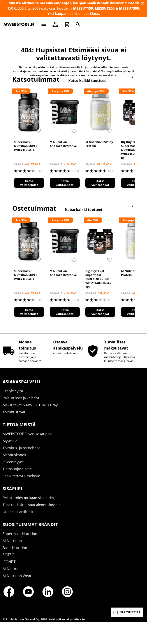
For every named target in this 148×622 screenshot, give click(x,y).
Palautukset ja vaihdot (21, 398)
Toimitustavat (14, 412)
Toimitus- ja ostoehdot (21, 447)
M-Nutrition (12, 540)
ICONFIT (9, 561)
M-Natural (11, 568)
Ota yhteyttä (13, 391)
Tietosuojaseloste (17, 469)
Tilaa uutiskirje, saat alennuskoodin (32, 504)
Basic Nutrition (15, 547)
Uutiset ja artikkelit (18, 511)
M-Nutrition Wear (17, 575)
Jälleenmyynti (14, 461)
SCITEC (8, 554)
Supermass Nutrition (20, 533)
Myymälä (10, 440)
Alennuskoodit (14, 454)
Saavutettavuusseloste (21, 476)
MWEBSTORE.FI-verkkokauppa (27, 433)
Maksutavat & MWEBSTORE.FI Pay (30, 405)
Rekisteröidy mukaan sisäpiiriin (28, 497)
